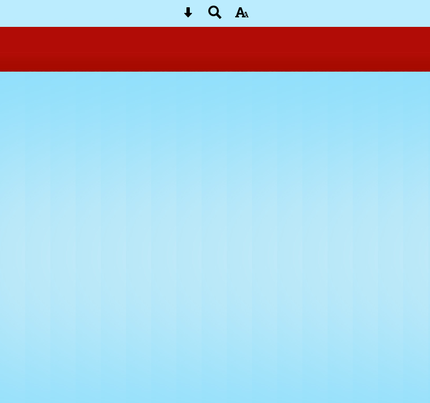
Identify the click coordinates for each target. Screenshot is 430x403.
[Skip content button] (188, 16)
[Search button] (215, 16)
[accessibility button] (242, 16)
